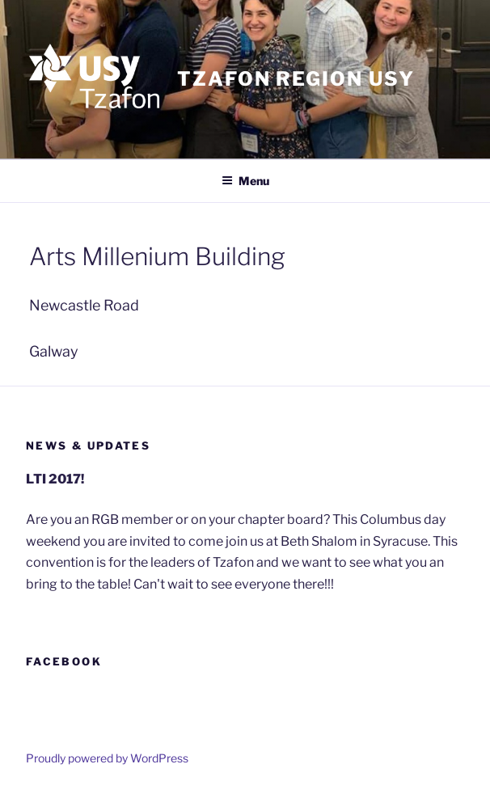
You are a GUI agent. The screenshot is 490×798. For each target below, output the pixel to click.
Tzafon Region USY (296, 79)
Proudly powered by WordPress (107, 758)
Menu (245, 181)
